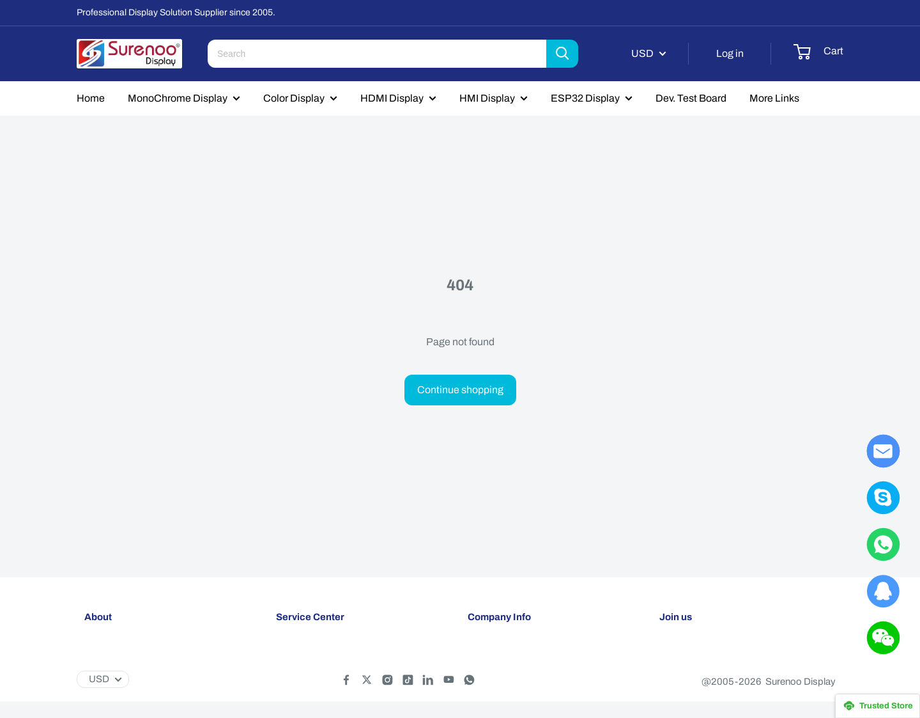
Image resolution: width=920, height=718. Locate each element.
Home (91, 98)
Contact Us (491, 674)
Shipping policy (308, 653)
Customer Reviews (508, 695)
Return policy (304, 674)
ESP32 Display (585, 98)
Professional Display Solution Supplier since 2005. (176, 12)
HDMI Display (392, 98)
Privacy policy (305, 695)
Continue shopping (460, 389)
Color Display (294, 98)
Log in (730, 53)
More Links (774, 98)
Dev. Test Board (691, 98)
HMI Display (487, 98)
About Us (487, 653)
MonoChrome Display (177, 98)
